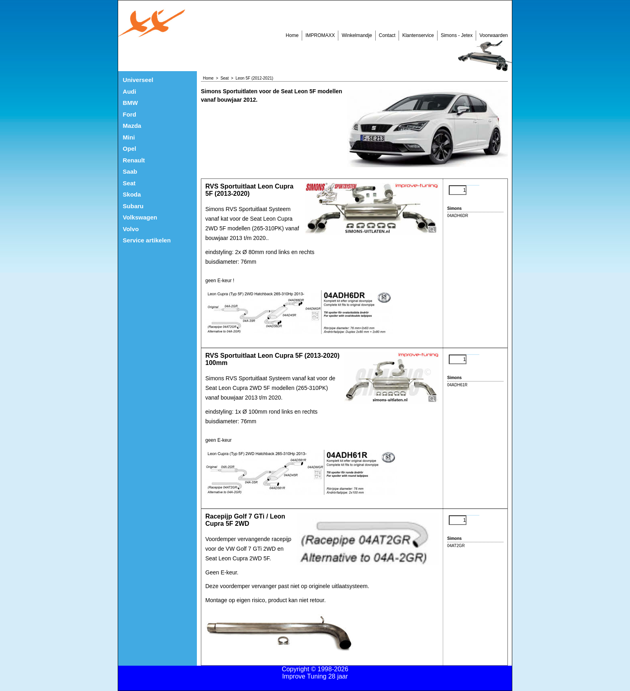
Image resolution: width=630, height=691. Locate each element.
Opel (129, 148)
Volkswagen (140, 217)
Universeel (138, 79)
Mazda (132, 125)
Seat (129, 183)
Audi (129, 91)
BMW (130, 102)
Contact (387, 35)
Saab (130, 171)
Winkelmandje (357, 35)
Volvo (131, 229)
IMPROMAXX (320, 35)
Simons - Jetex (456, 35)
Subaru (133, 206)
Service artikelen (147, 240)
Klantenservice (418, 35)
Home (292, 35)
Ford (129, 114)
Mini (129, 137)
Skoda (132, 194)
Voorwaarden (493, 35)
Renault (134, 160)
